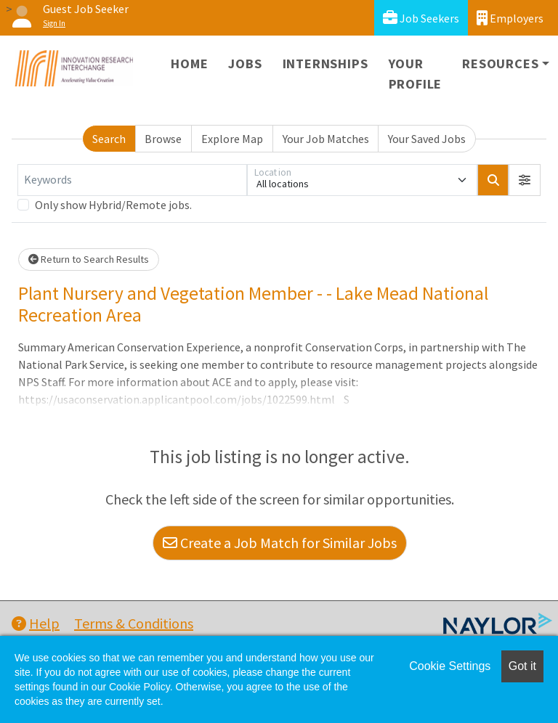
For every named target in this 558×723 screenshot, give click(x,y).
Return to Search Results (88, 259)
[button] (525, 180)
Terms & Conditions (133, 623)
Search (109, 138)
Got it (522, 666)
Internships (325, 63)
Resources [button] (500, 63)
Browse (163, 138)
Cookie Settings (449, 666)
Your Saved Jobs (427, 138)
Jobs (245, 63)
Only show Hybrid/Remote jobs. (113, 204)
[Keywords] (132, 180)
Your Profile (415, 73)
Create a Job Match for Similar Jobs (280, 543)
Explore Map (232, 138)
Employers (510, 18)
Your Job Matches (326, 138)
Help (36, 623)
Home (189, 63)
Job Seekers (421, 18)
